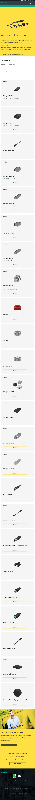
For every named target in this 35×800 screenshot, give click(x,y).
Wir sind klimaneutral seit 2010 (7, 5)
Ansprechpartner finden (9, 745)
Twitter (16, 780)
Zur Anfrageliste (23, 0)
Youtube (21, 780)
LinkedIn (23, 780)
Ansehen (15, 102)
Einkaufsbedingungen (15, 788)
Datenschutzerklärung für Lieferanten (17, 789)
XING (18, 780)
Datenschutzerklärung (25, 788)
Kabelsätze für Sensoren (6, 68)
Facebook (14, 780)
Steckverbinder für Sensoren (7, 71)
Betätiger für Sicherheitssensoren (8, 64)
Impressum (7, 788)
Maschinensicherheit (7, 54)
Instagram (26, 780)
